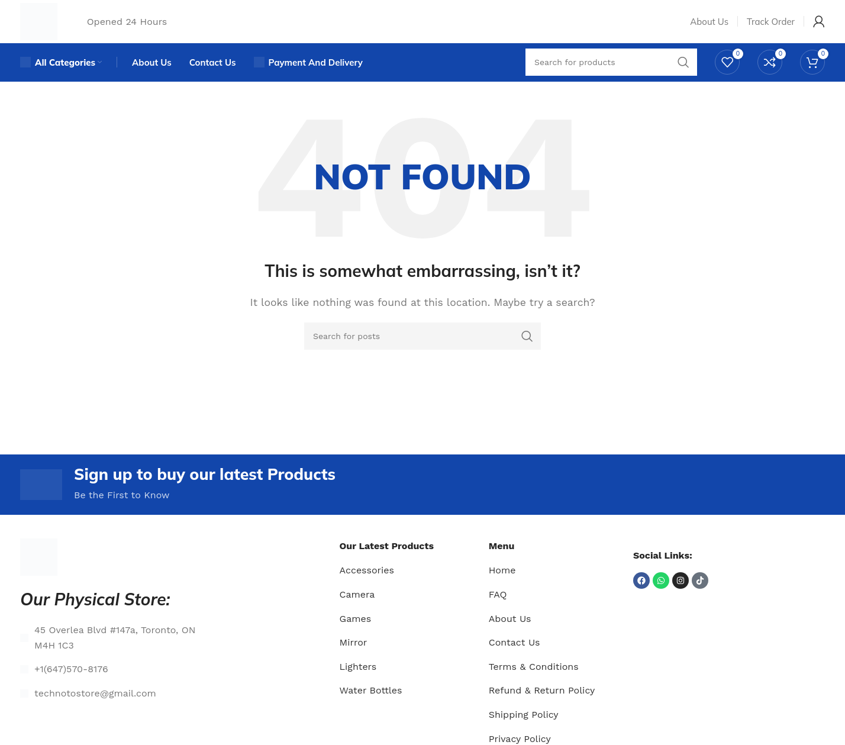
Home (502, 586)
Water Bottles (371, 706)
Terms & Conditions (534, 682)
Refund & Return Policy (542, 706)
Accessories (367, 586)
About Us (510, 634)
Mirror (353, 658)
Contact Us (514, 658)
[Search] (422, 349)
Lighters (358, 682)
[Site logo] (43, 25)
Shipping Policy (524, 730)
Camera (357, 610)
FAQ (498, 610)
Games (356, 634)
